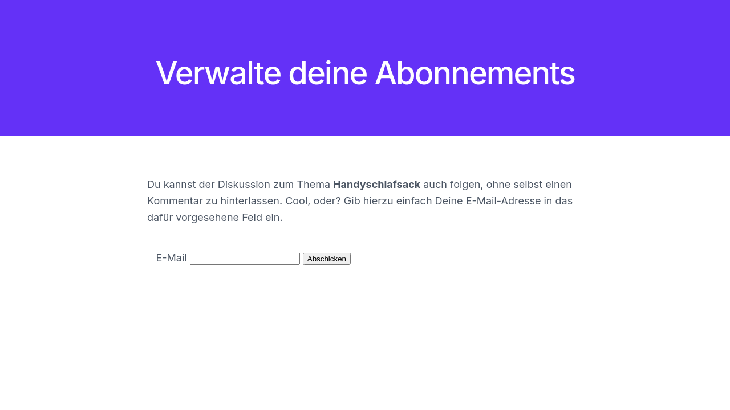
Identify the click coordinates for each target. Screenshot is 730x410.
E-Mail (171, 258)
